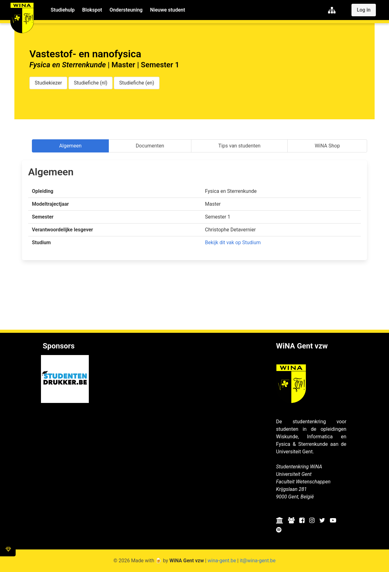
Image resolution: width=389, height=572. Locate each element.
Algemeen (70, 146)
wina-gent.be (222, 561)
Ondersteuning (126, 10)
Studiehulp (63, 10)
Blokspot (92, 10)
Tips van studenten (239, 146)
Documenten (150, 146)
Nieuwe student (167, 10)
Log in (364, 10)
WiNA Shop (327, 146)
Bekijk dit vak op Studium (233, 242)
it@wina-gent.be (258, 561)
